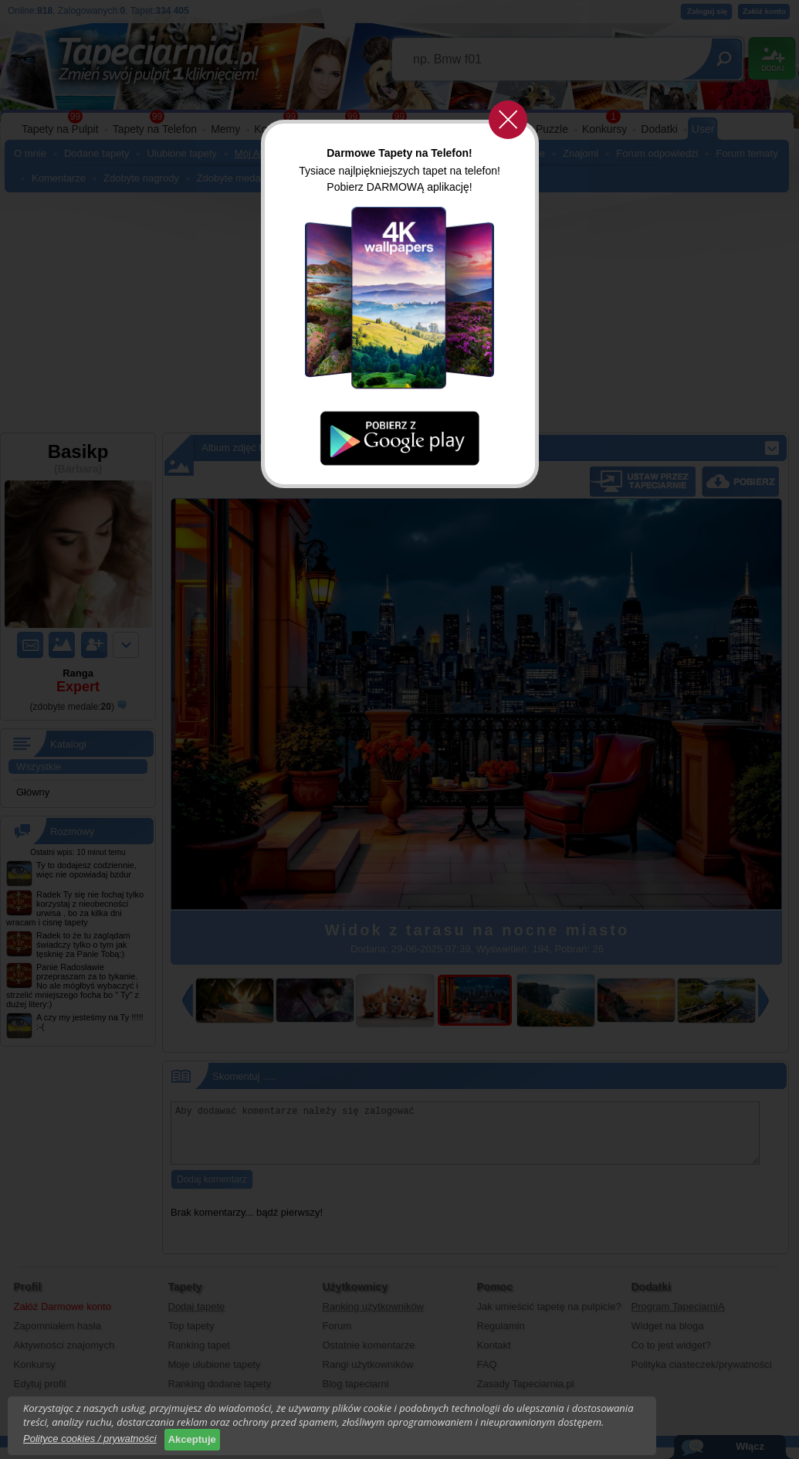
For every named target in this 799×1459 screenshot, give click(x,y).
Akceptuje (192, 1439)
